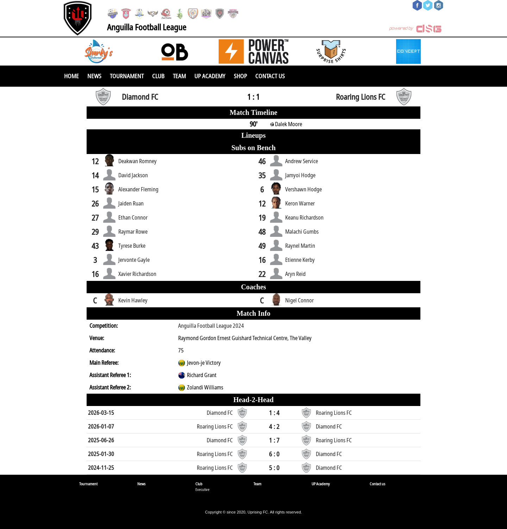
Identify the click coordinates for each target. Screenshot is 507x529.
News (94, 76)
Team (179, 76)
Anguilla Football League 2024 (211, 326)
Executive (202, 489)
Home (71, 76)
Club (158, 76)
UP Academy (209, 76)
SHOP (240, 76)
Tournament (127, 76)
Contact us (270, 76)
